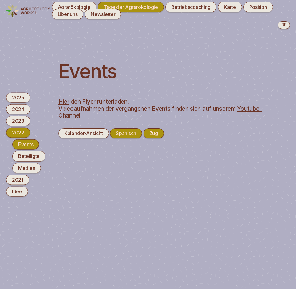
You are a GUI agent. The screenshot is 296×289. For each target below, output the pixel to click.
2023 (18, 121)
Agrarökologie (74, 7)
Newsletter (103, 14)
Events (25, 144)
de (283, 24)
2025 (18, 97)
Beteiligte (29, 156)
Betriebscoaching (191, 7)
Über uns (68, 14)
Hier (63, 101)
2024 (18, 109)
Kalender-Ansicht (83, 133)
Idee (17, 191)
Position (258, 7)
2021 (17, 179)
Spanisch (126, 133)
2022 (18, 133)
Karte (230, 7)
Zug (153, 133)
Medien (26, 168)
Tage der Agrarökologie (131, 7)
